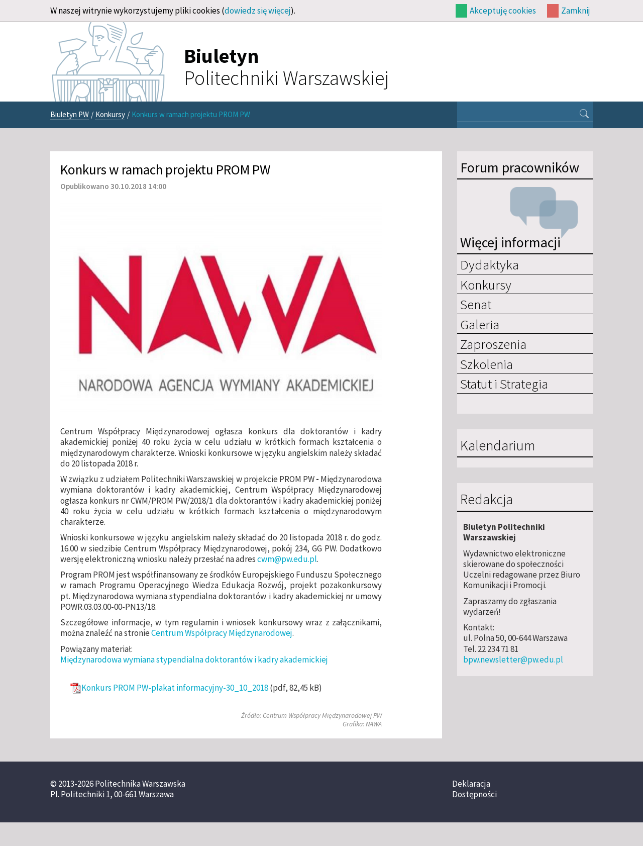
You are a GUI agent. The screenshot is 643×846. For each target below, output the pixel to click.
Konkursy (110, 114)
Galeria (479, 324)
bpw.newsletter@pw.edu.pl (513, 659)
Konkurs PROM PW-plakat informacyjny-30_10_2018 (174, 688)
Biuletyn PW (69, 114)
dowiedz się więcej (258, 10)
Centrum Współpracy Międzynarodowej (221, 632)
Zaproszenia (493, 343)
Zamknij (575, 10)
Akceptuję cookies (503, 10)
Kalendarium (497, 445)
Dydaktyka (489, 264)
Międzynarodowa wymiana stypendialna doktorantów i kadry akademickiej (194, 659)
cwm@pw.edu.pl (287, 559)
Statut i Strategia (504, 383)
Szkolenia (486, 363)
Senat (475, 304)
